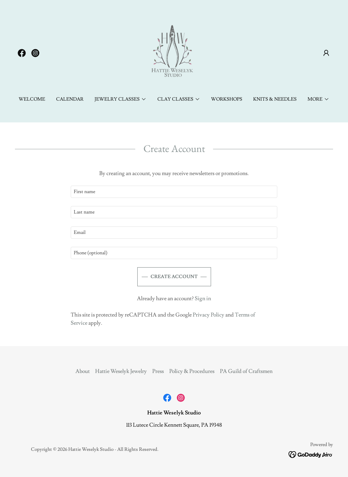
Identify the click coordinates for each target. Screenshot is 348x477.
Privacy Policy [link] (208, 314)
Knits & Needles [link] (275, 99)
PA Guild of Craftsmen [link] (246, 371)
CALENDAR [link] (70, 99)
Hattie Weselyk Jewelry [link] (121, 371)
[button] (326, 53)
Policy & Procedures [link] (191, 371)
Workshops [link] (226, 99)
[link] (22, 53)
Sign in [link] (203, 298)
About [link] (82, 371)
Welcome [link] (32, 99)
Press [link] (158, 371)
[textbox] (174, 192)
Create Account (174, 277)
